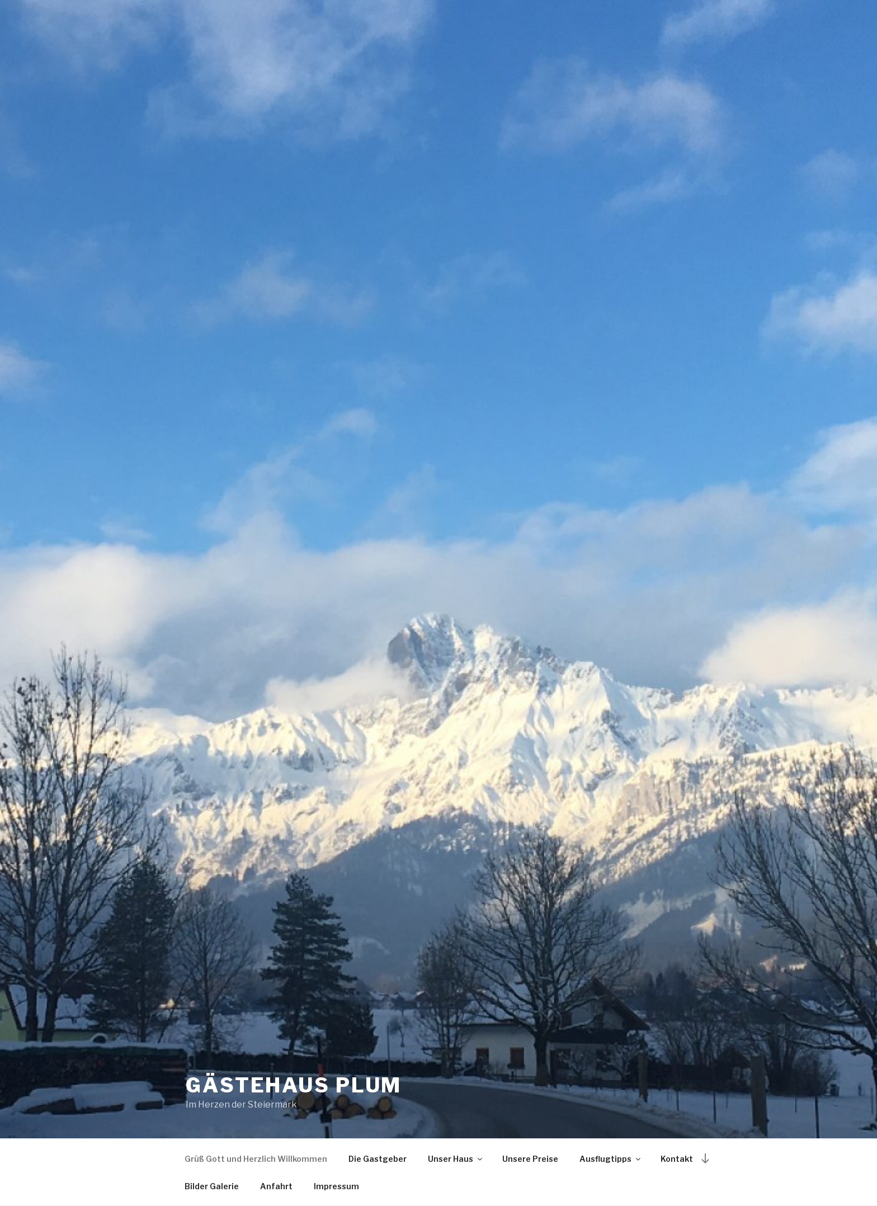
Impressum (336, 1186)
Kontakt (677, 1158)
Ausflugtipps (610, 1158)
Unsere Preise (530, 1158)
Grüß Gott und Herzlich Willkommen (256, 1158)
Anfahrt (276, 1186)
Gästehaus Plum (294, 1085)
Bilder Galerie (212, 1186)
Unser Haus (456, 1158)
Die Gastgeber (377, 1158)
